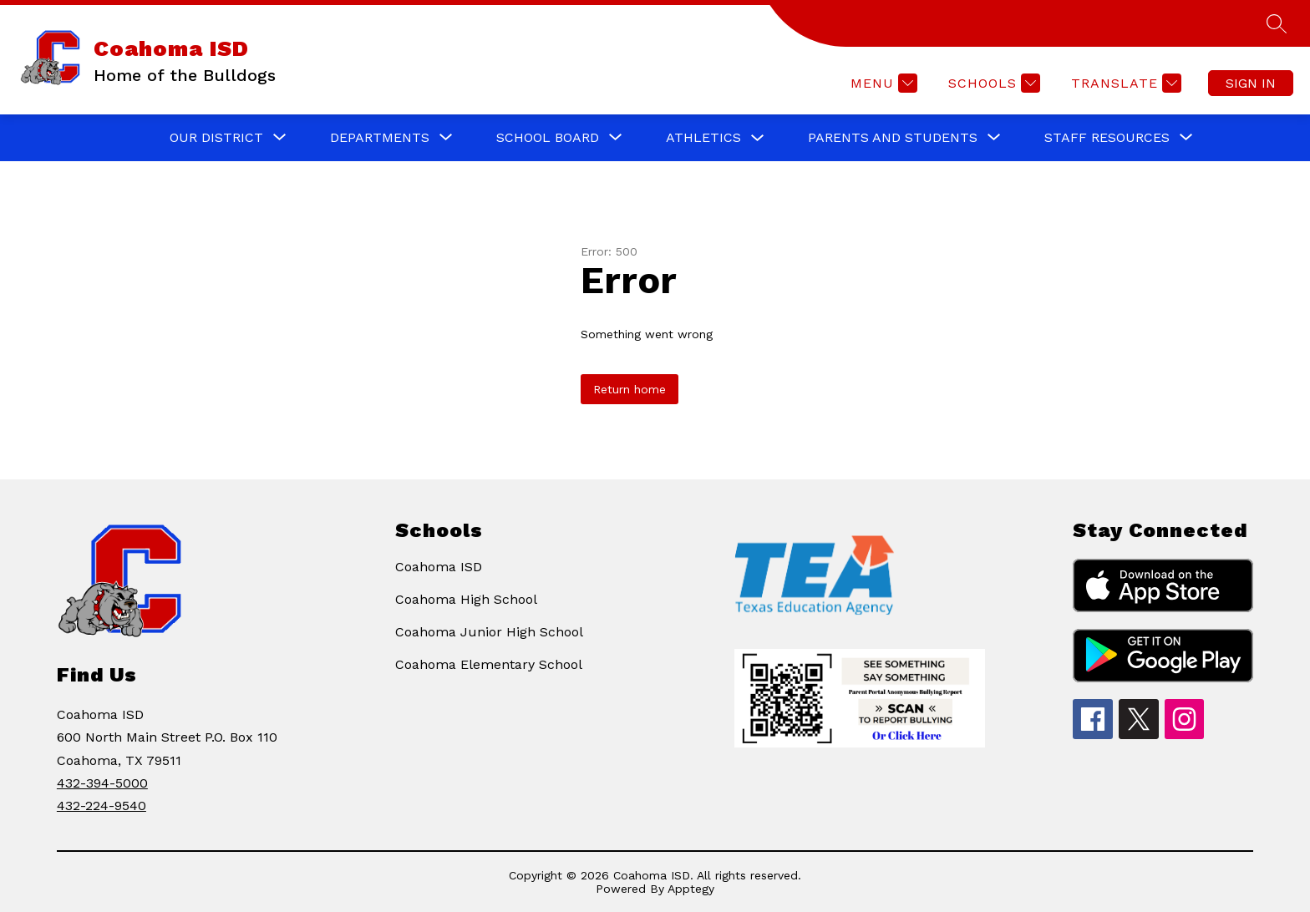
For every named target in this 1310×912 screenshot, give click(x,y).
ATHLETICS (703, 137)
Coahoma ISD (438, 567)
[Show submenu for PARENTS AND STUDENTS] (892, 138)
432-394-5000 (102, 783)
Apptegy (691, 888)
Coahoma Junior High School (489, 632)
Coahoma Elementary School (488, 664)
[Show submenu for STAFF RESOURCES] (1107, 138)
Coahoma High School (466, 599)
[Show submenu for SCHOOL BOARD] (547, 138)
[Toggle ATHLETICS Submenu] (758, 138)
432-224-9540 (101, 805)
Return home (629, 389)
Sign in (1251, 83)
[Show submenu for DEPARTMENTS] (379, 138)
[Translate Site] (1124, 83)
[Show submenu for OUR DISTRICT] (216, 138)
